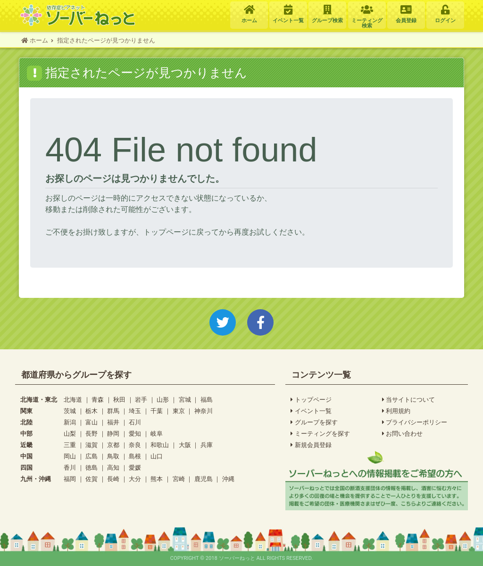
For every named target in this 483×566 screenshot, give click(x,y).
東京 (179, 411)
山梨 (70, 434)
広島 (91, 456)
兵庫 (206, 445)
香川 (70, 468)
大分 (135, 479)
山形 (163, 400)
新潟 (70, 422)
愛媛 (135, 468)
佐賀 (91, 479)
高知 (113, 468)
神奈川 (203, 411)
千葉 (156, 411)
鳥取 (113, 456)
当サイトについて (408, 400)
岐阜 (156, 434)
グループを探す (314, 422)
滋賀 (91, 445)
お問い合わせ (402, 434)
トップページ (311, 400)
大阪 (185, 445)
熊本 (156, 479)
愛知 (135, 434)
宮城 (185, 400)
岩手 (141, 400)
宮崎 (179, 479)
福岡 (70, 479)
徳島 (91, 468)
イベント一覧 (311, 411)
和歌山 (159, 445)
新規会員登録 (311, 445)
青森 (98, 400)
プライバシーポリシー (415, 422)
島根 (135, 456)
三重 (70, 445)
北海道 (73, 400)
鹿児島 (203, 479)
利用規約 (396, 411)
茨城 (70, 411)
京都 (113, 445)
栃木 (91, 411)
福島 (206, 400)
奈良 (135, 445)
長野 (91, 434)
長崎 (113, 479)
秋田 (119, 400)
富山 (91, 422)
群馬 (113, 411)
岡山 (70, 456)
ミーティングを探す (320, 434)
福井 (113, 422)
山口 (156, 456)
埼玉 (135, 411)
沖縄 (228, 479)
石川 (135, 422)
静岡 (113, 434)
